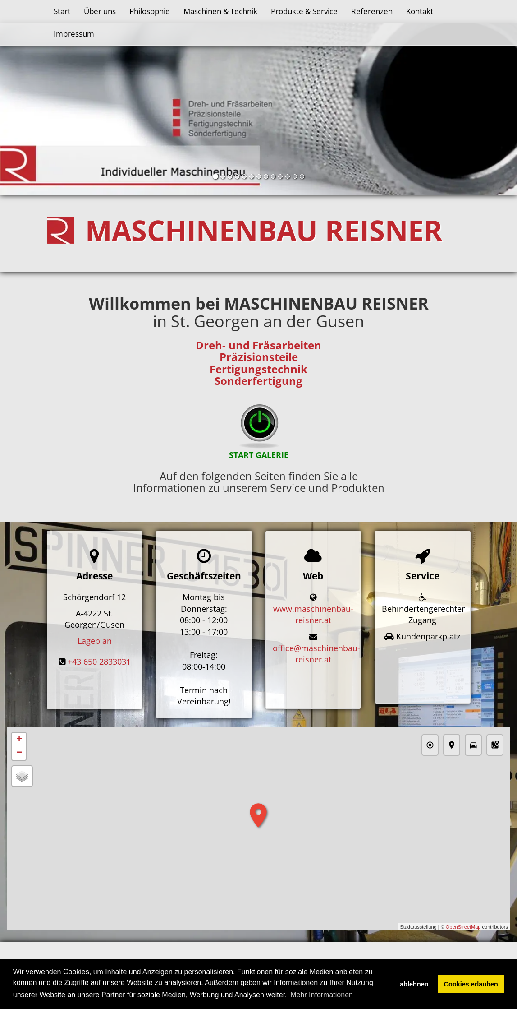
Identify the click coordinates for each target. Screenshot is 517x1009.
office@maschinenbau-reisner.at (316, 654)
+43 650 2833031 (99, 661)
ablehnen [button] (414, 984)
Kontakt (419, 11)
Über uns (100, 11)
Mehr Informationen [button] (321, 995)
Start (62, 11)
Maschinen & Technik (220, 11)
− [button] (19, 753)
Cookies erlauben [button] (471, 984)
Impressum (74, 33)
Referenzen (372, 11)
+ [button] (19, 740)
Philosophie (149, 11)
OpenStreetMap (463, 927)
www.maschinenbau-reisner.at (313, 614)
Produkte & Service (304, 11)
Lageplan (95, 640)
